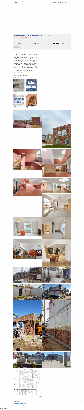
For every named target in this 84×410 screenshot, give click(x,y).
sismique (16, 47)
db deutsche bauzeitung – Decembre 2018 (22, 405)
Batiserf (18, 2)
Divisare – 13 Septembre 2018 (20, 403)
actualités (60, 2)
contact (66, 2)
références (54, 2)
